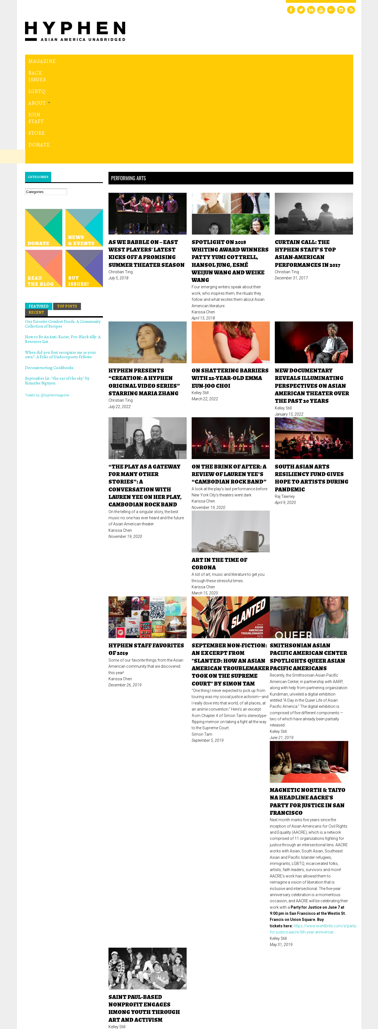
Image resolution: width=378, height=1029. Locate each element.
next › (283, 944)
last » (303, 944)
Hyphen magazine (50, 1001)
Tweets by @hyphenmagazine (47, 300)
